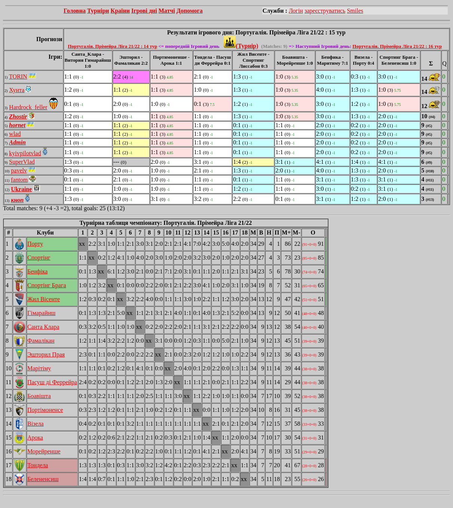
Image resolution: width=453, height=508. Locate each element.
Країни (120, 10)
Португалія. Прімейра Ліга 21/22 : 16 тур (397, 46)
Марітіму (39, 368)
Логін (296, 10)
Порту (35, 244)
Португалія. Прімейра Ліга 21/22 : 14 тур (112, 46)
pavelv (19, 170)
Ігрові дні (144, 10)
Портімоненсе (45, 410)
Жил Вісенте (43, 299)
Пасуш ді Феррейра (52, 382)
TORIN (18, 76)
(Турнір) (241, 46)
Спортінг (38, 257)
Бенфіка (37, 271)
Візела (35, 423)
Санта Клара (43, 327)
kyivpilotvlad (25, 153)
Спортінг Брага (46, 285)
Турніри (98, 10)
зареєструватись (324, 10)
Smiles (355, 10)
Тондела (37, 465)
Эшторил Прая (46, 354)
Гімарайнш (41, 313)
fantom (19, 180)
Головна (75, 10)
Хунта (16, 90)
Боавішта (39, 396)
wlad (15, 134)
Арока (35, 437)
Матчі (167, 10)
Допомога (190, 10)
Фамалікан (41, 340)
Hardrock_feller (28, 107)
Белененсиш (43, 479)
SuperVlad (21, 162)
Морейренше (44, 451)
